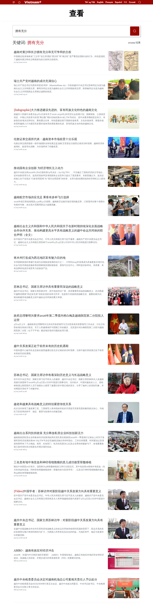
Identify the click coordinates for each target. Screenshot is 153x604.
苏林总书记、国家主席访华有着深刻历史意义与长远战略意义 (52, 375)
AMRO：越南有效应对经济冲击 (34, 550)
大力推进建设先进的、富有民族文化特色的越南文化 (55, 110)
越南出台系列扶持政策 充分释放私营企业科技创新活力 (48, 433)
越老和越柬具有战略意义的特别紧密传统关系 (42, 404)
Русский (132, 2)
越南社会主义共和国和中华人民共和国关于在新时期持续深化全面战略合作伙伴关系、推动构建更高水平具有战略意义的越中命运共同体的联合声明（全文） (58, 230)
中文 (125, 2)
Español (118, 2)
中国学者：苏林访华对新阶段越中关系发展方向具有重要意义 (57, 491)
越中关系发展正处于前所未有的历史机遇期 (41, 346)
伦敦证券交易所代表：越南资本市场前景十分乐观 (45, 139)
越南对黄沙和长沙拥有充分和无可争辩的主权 (42, 52)
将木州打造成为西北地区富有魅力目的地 (40, 257)
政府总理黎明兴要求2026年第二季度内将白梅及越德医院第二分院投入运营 (59, 318)
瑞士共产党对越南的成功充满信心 (35, 81)
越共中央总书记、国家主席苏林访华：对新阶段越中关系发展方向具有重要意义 (58, 522)
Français (109, 2)
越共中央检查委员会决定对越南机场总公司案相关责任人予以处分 (55, 579)
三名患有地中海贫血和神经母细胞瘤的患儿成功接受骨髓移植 (52, 462)
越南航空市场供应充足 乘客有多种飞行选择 (41, 197)
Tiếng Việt (90, 2)
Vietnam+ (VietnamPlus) (33, 2)
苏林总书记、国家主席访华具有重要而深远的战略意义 (48, 286)
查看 (76, 13)
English (100, 2)
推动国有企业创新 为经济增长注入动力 (38, 168)
